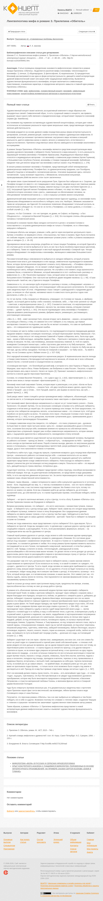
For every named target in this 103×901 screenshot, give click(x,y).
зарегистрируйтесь (26, 811)
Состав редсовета (41, 840)
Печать (91, 105)
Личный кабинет (82, 10)
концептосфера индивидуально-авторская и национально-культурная (51, 93)
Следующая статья (87, 31)
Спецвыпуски (9, 845)
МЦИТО (44, 883)
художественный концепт (51, 91)
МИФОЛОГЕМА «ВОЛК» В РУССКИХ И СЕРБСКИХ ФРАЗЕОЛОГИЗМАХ (43, 763)
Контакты (74, 845)
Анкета (90, 852)
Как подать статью (25, 840)
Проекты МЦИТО (65, 10)
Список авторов (73, 850)
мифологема (34, 91)
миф (26, 91)
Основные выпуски (8, 840)
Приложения (9, 849)
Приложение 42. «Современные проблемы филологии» (39, 39)
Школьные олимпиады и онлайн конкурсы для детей (69, 883)
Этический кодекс (58, 840)
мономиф (67, 91)
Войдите (10, 811)
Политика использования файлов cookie (57, 886)
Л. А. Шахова (34, 46)
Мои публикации (92, 844)
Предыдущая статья (16, 31)
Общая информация (75, 840)
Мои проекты (92, 849)
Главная (90, 839)
